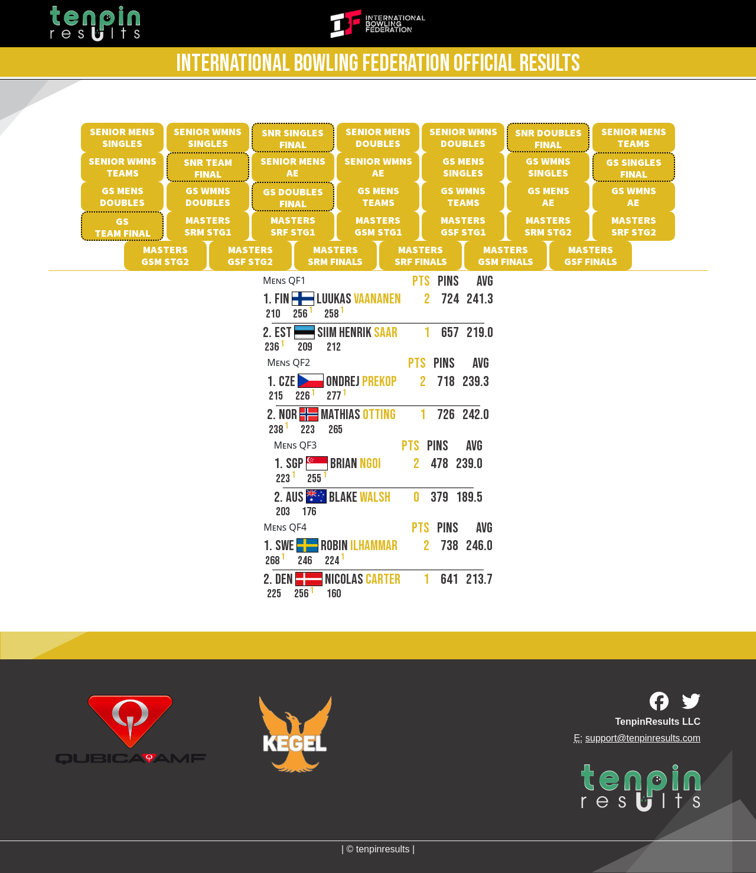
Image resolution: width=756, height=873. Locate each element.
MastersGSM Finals (505, 255)
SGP (333, 464)
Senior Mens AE (292, 166)
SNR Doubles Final (548, 138)
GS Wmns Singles (548, 166)
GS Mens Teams (378, 196)
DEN (337, 579)
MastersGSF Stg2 (250, 255)
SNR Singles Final (293, 138)
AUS (338, 497)
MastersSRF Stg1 (293, 225)
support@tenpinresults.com (642, 738)
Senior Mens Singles (122, 137)
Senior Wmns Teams (123, 166)
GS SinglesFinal (634, 168)
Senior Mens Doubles (378, 137)
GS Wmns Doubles (207, 196)
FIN (338, 299)
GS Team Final (122, 227)
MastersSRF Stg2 (633, 225)
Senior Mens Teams (633, 137)
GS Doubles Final (293, 197)
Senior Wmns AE (378, 166)
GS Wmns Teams (463, 196)
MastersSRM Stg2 (548, 225)
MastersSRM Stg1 (208, 225)
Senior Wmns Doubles (463, 137)
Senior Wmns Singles (208, 137)
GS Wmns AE (633, 196)
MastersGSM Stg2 (165, 255)
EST (336, 333)
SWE (336, 546)
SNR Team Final (208, 168)
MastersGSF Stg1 (463, 225)
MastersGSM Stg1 (378, 225)
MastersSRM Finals (335, 255)
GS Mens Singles (463, 166)
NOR (337, 415)
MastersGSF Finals (590, 255)
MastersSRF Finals (421, 255)
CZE (338, 382)
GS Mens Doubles (122, 196)
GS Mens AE (548, 196)
